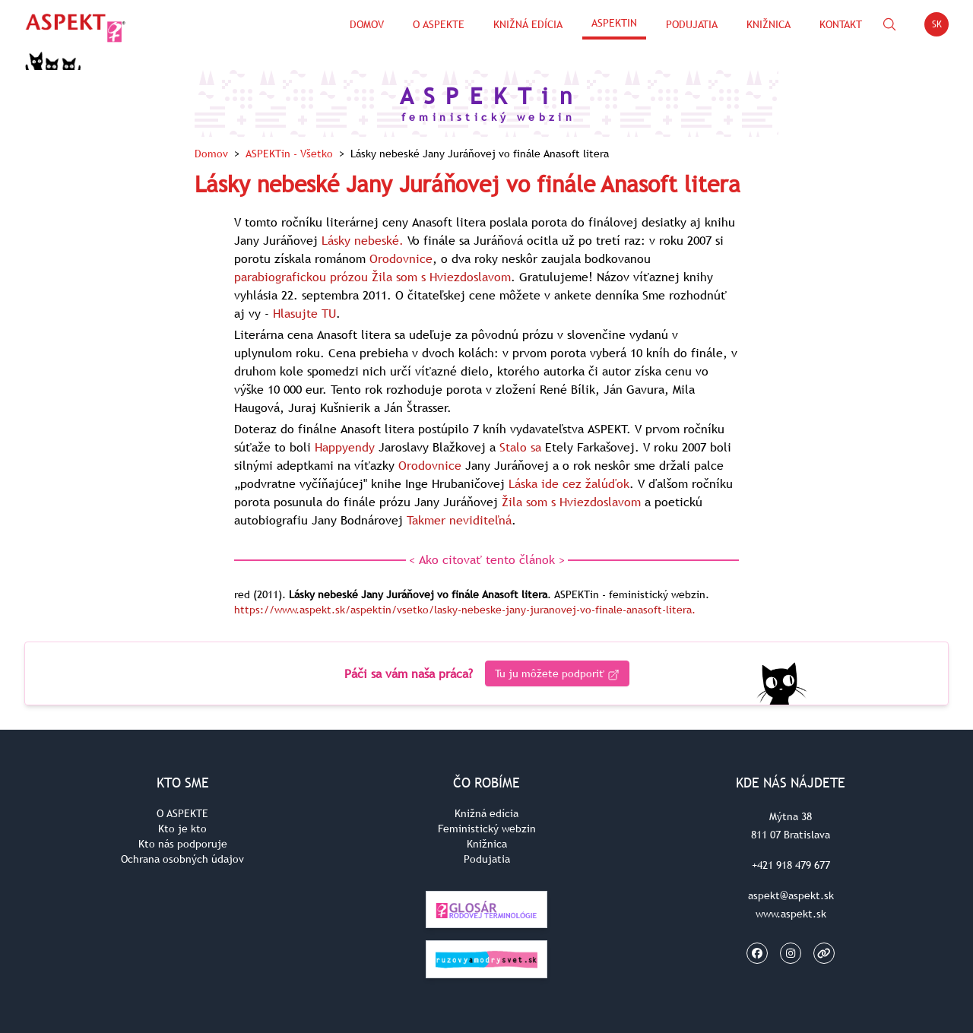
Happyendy (345, 447)
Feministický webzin (487, 828)
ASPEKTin (614, 23)
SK (940, 26)
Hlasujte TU (304, 313)
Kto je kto (182, 828)
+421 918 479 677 (791, 865)
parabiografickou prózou (301, 276)
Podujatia (692, 24)
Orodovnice (401, 258)
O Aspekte (438, 24)
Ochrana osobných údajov (182, 859)
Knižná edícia (528, 24)
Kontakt (840, 24)
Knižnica (768, 24)
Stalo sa (520, 447)
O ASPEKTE (182, 813)
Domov (367, 24)
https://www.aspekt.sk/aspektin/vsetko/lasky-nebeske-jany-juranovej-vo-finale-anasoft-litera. (465, 609)
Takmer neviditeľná (459, 520)
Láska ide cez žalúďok (569, 483)
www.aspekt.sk (791, 914)
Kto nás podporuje (182, 844)
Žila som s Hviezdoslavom (441, 276)
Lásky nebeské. (362, 240)
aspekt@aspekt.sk (791, 895)
